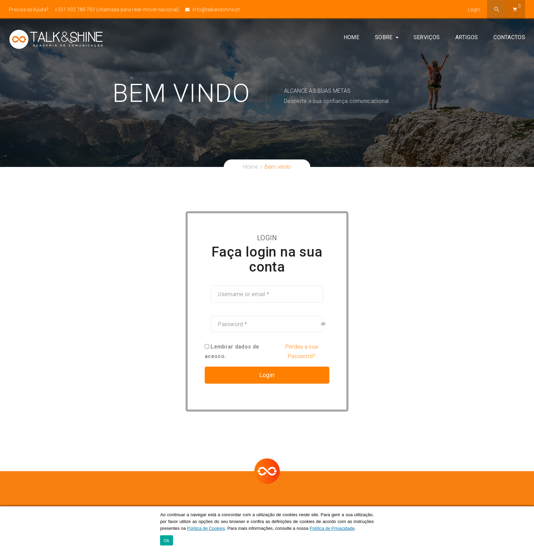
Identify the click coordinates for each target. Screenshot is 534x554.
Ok (166, 540)
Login (474, 9)
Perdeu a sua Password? (301, 351)
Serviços (426, 38)
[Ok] (525, 530)
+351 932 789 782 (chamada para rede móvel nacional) (117, 9)
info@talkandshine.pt (212, 9)
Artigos (466, 38)
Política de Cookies (206, 528)
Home (351, 38)
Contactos (509, 38)
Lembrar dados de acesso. (232, 351)
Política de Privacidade (332, 528)
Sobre (384, 38)
